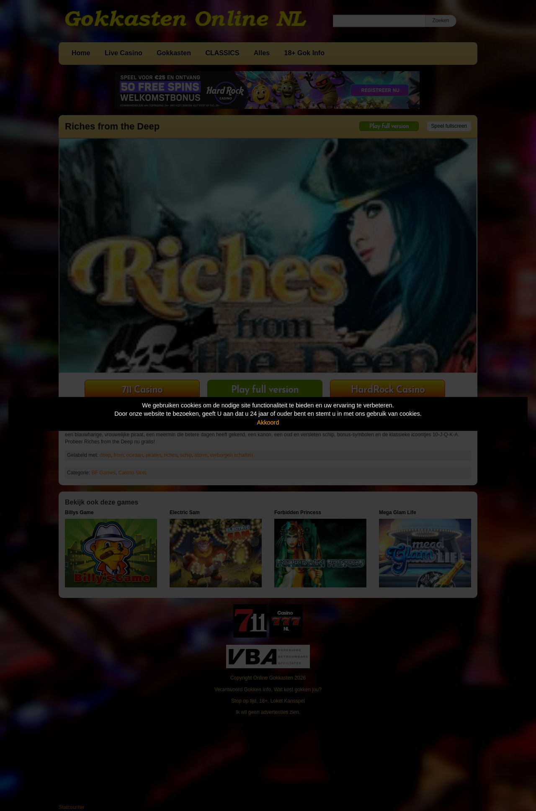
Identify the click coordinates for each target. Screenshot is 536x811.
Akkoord (268, 422)
